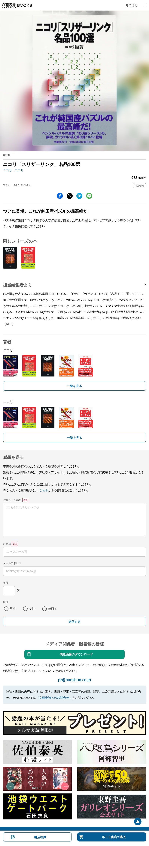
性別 (5, 602)
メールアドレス (12, 563)
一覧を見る (74, 386)
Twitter (70, 196)
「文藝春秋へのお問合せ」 (54, 697)
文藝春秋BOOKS (17, 5)
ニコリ (7, 170)
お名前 (7, 543)
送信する (74, 621)
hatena (79, 196)
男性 (13, 608)
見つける (132, 5)
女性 (32, 608)
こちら (43, 490)
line (89, 196)
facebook (60, 196)
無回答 (52, 608)
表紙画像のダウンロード (76, 654)
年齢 (5, 582)
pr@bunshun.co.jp (74, 679)
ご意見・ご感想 (12, 500)
